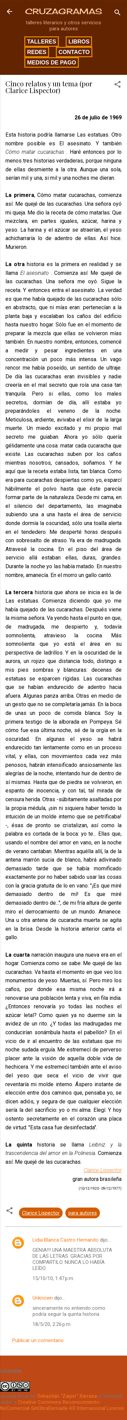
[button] (117, 85)
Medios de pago (51, 62)
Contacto (74, 52)
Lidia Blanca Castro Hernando (66, 1240)
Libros (78, 41)
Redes (36, 52)
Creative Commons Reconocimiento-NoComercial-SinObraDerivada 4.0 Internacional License (62, 1405)
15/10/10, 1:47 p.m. (53, 1278)
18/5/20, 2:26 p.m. (52, 1324)
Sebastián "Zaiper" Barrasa (67, 1396)
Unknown (43, 1298)
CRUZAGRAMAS (63, 11)
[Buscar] (117, 13)
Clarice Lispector (103, 1170)
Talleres (41, 41)
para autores (82, 1213)
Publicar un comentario (38, 1340)
